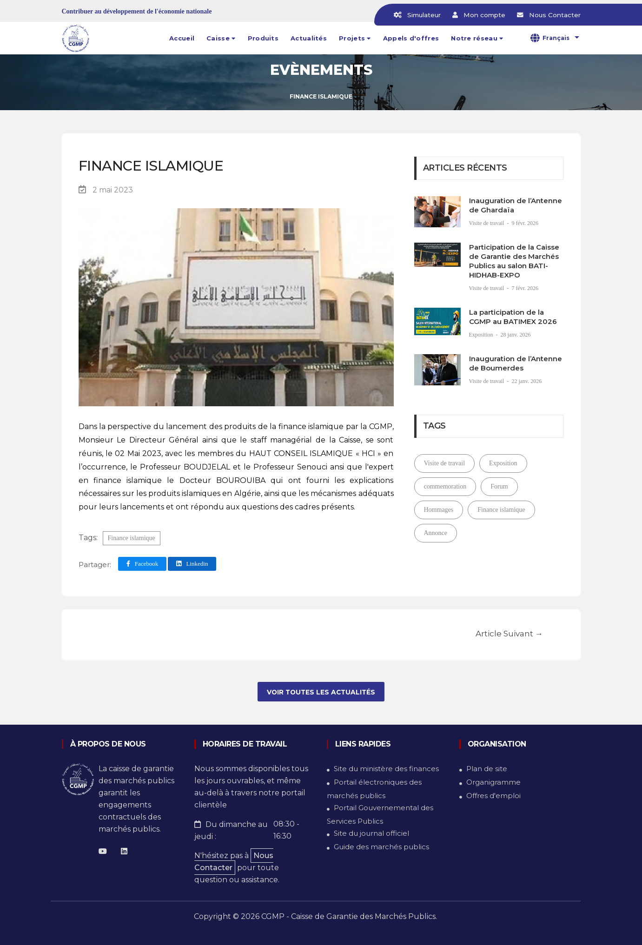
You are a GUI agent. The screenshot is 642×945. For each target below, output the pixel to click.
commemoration (445, 486)
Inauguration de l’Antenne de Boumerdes (515, 363)
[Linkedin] (124, 851)
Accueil (181, 38)
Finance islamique (131, 538)
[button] (220, 38)
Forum (499, 486)
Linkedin (192, 563)
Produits (263, 38)
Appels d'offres (411, 38)
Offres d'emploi (493, 795)
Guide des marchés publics (381, 846)
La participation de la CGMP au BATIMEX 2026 (513, 317)
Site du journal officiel (371, 833)
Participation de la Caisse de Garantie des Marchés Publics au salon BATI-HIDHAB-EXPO (514, 261)
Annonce (436, 532)
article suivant (509, 631)
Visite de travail (487, 223)
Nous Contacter (233, 861)
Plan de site (486, 768)
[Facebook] (103, 851)
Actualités (309, 38)
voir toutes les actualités (321, 692)
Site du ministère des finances (386, 768)
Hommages (439, 509)
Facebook (142, 563)
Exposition (482, 334)
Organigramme (493, 782)
